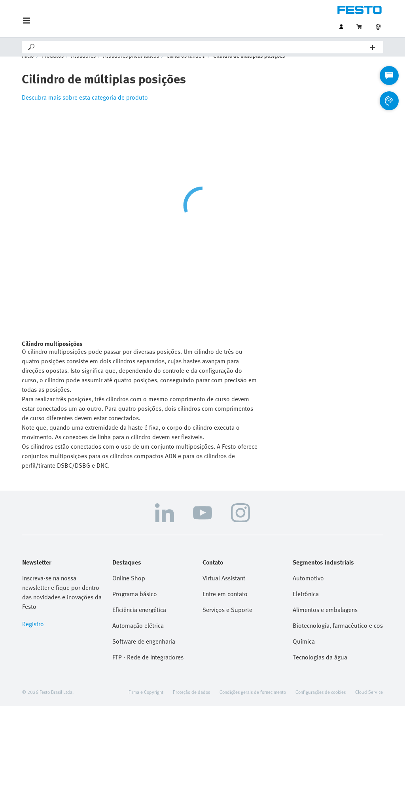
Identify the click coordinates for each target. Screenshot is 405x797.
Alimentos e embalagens (325, 621)
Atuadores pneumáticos (131, 67)
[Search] (203, 47)
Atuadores (83, 67)
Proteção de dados (191, 703)
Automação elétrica (138, 637)
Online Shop (128, 590)
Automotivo (308, 590)
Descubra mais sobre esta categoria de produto (85, 109)
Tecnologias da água (320, 669)
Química (304, 653)
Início (28, 67)
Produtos (53, 67)
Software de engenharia (143, 653)
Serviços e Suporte (227, 621)
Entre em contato (225, 605)
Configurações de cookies (320, 703)
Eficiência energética (139, 621)
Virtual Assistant (223, 590)
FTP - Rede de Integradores (148, 669)
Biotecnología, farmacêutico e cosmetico (338, 637)
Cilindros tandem (186, 67)
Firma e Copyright (146, 703)
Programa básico (134, 605)
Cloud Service (369, 703)
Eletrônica (306, 605)
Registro (33, 635)
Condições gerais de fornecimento (253, 703)
